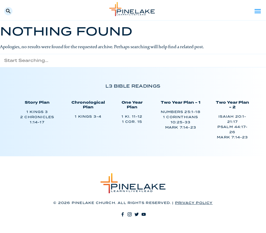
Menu (258, 11)
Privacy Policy (194, 203)
